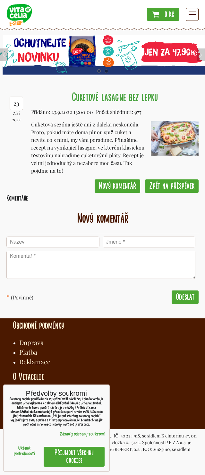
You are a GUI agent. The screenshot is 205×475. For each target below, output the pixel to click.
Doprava (31, 342)
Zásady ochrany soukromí (82, 434)
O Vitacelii (28, 377)
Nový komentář (117, 186)
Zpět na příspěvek (171, 186)
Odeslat (185, 297)
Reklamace (34, 361)
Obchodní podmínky (38, 325)
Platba (28, 352)
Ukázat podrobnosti (24, 451)
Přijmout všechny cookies (74, 456)
